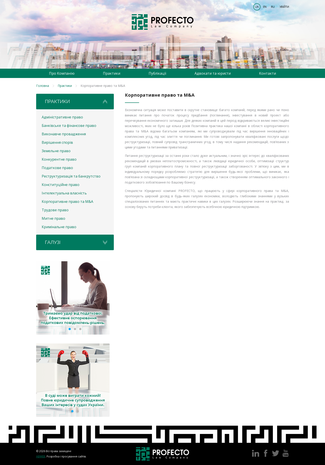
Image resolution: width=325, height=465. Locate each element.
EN (264, 7)
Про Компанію (62, 73)
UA (257, 7)
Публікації (157, 73)
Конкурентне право (59, 159)
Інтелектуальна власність (64, 193)
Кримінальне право (59, 226)
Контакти (267, 73)
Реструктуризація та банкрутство (71, 176)
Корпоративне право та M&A (67, 201)
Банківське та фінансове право (69, 125)
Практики (111, 73)
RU (273, 7)
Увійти (284, 7)
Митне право (53, 218)
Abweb (40, 456)
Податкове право (57, 167)
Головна (42, 86)
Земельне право (56, 150)
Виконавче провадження (64, 134)
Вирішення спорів (57, 142)
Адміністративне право (62, 117)
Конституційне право (60, 184)
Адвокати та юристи (213, 73)
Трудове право (55, 210)
